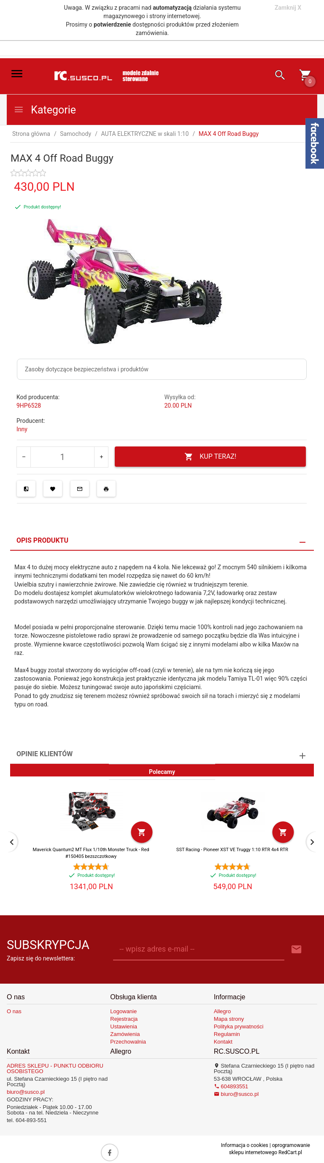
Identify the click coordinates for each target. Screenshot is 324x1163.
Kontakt (223, 1042)
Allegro (222, 1011)
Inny (21, 429)
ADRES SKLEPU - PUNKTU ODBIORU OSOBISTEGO (55, 1068)
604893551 (231, 1086)
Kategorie (45, 110)
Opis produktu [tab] (42, 540)
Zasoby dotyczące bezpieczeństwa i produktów (86, 369)
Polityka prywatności (239, 1026)
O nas (14, 1011)
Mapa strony (229, 1019)
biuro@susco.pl (26, 1092)
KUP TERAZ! (210, 456)
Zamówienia (125, 1034)
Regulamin (227, 1034)
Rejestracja (124, 1019)
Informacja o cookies (244, 1145)
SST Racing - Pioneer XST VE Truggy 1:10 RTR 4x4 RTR (232, 849)
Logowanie (123, 1011)
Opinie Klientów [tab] (44, 754)
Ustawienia (123, 1026)
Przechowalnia (128, 1042)
